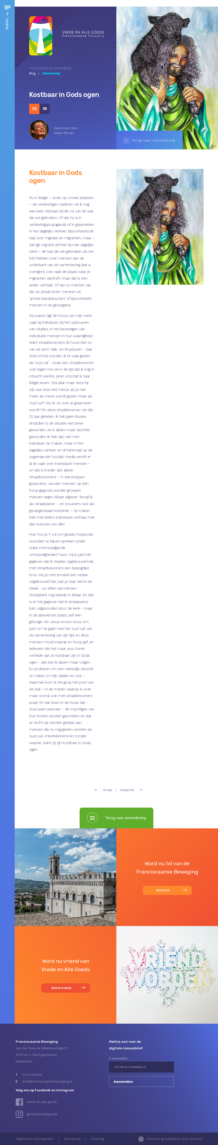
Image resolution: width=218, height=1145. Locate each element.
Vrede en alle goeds (42, 1102)
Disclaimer (72, 1139)
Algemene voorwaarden (34, 1139)
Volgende (131, 790)
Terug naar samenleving (149, 140)
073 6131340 (32, 1075)
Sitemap (97, 1139)
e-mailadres (118, 1058)
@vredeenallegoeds (42, 1114)
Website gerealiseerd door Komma (174, 1139)
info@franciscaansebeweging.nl (47, 1081)
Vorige (103, 790)
